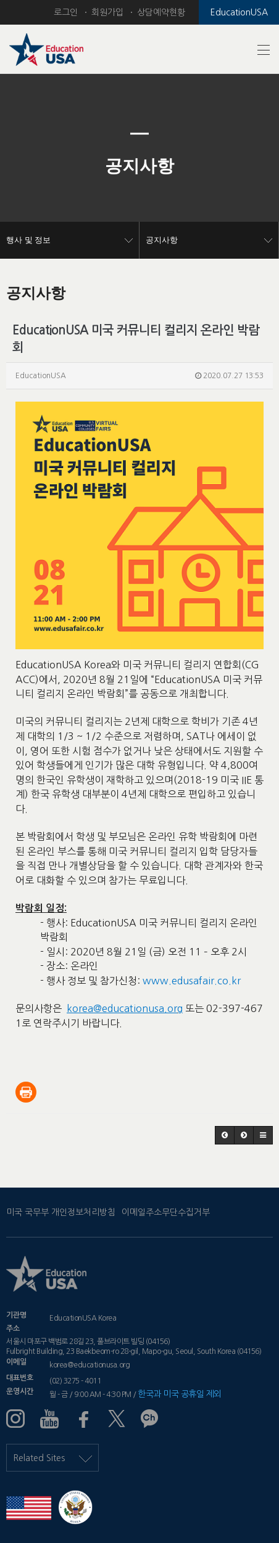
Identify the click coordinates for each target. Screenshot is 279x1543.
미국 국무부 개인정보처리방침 (60, 1212)
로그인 (66, 12)
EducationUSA (239, 12)
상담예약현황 (161, 12)
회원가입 (107, 12)
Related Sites (52, 1458)
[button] (21, 166)
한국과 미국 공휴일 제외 (180, 1394)
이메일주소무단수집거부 (166, 1212)
